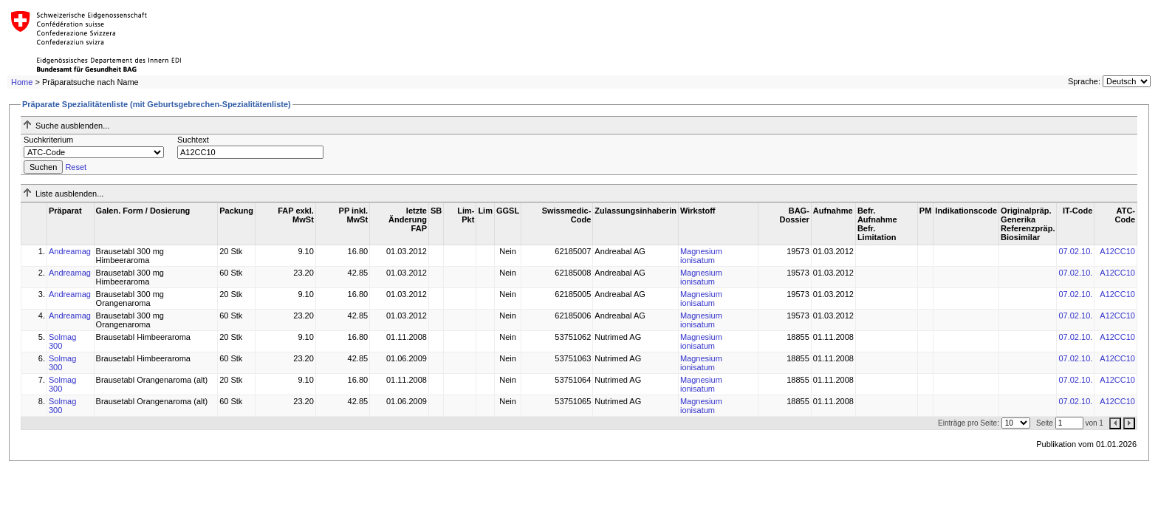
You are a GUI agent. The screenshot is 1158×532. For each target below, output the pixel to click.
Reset (75, 167)
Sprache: (1084, 81)
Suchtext (193, 139)
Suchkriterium (48, 139)
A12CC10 (1117, 251)
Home (21, 82)
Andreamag (70, 251)
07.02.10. (1075, 251)
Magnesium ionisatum (701, 256)
